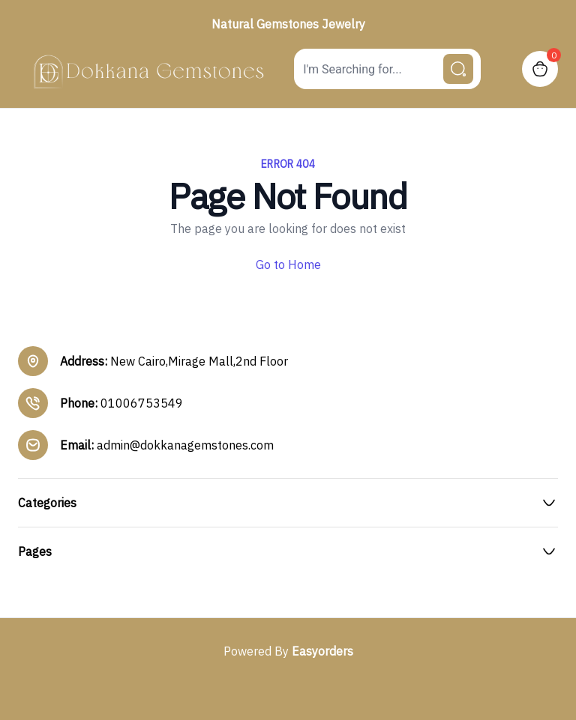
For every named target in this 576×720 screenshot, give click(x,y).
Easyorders (322, 651)
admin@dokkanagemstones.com (185, 445)
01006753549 (141, 403)
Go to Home (288, 264)
